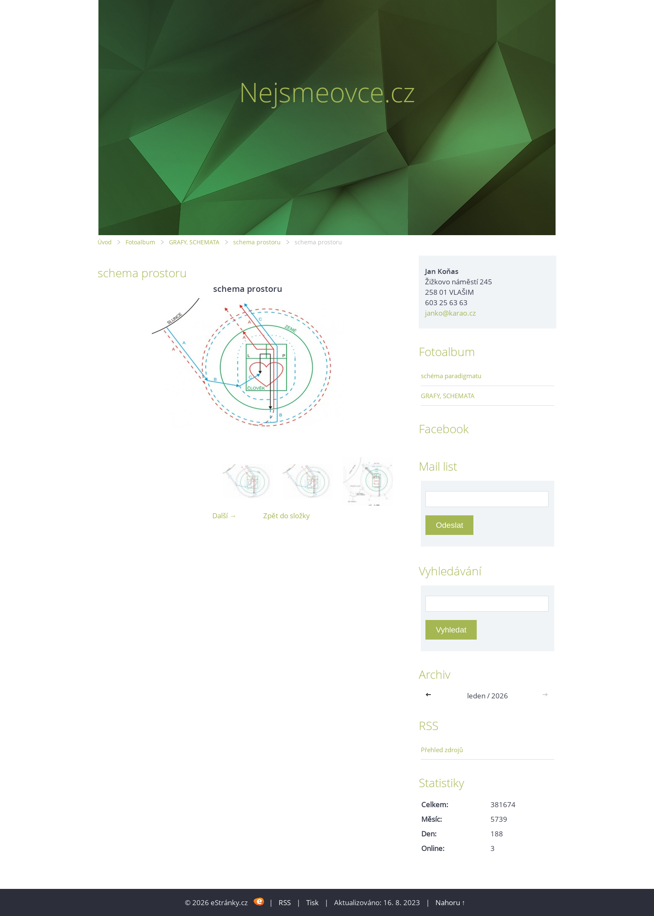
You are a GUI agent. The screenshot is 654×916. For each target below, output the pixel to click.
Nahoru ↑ (450, 902)
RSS (285, 902)
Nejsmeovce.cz (327, 92)
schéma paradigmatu (451, 375)
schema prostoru (257, 242)
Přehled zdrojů (442, 749)
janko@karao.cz (450, 313)
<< (430, 695)
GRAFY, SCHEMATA (194, 242)
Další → (224, 515)
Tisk (312, 902)
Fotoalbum (140, 242)
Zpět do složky (286, 515)
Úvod (105, 242)
